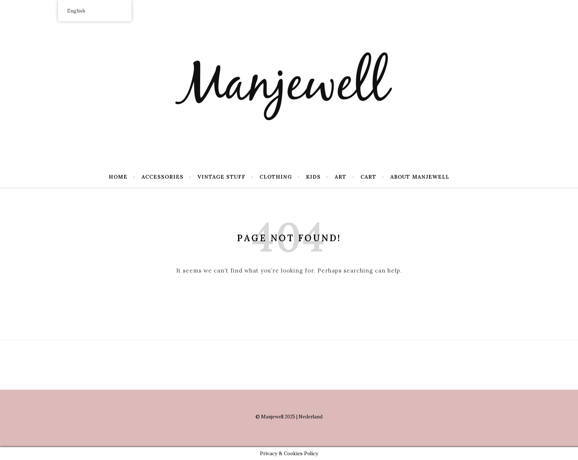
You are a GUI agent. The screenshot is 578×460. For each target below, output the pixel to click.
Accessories (163, 176)
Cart (368, 176)
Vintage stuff (222, 176)
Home (118, 176)
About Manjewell (419, 176)
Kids (313, 176)
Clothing (276, 176)
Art (341, 176)
